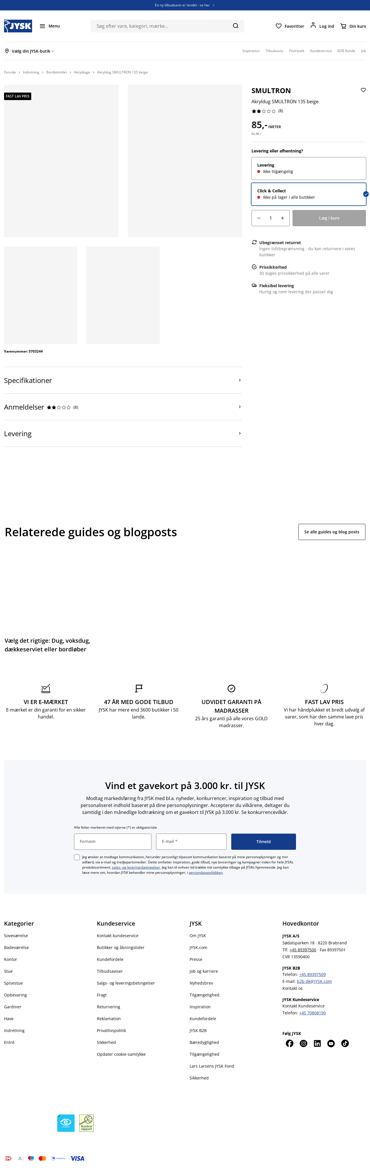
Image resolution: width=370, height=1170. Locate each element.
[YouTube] (331, 1043)
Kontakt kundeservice (117, 935)
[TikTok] (345, 1043)
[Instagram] (303, 1043)
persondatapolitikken (206, 872)
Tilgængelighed (204, 995)
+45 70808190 (312, 1013)
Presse (196, 959)
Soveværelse (16, 935)
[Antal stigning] (282, 218)
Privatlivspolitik (111, 1030)
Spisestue (13, 983)
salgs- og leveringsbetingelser (136, 867)
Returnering (108, 1006)
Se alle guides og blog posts (331, 532)
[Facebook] (289, 1043)
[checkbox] (77, 857)
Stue (8, 971)
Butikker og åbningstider (121, 947)
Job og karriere (204, 971)
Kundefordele (110, 959)
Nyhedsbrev (201, 983)
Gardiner (12, 1006)
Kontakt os (292, 988)
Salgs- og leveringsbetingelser (126, 983)
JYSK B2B (198, 1030)
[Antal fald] (258, 218)
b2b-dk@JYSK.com (314, 981)
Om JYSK (198, 935)
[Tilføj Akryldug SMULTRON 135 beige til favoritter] (362, 94)
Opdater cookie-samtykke (121, 1054)
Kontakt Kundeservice (303, 1006)
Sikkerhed (106, 1042)
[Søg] (235, 25)
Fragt (102, 995)
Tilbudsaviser (110, 971)
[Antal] (270, 218)
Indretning (14, 1030)
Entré (9, 1042)
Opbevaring (15, 995)
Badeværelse (16, 947)
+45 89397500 (303, 949)
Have (9, 1018)
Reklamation (109, 1018)
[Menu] (49, 26)
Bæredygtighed (204, 1042)
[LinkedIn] (317, 1043)
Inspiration (200, 1006)
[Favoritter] (289, 26)
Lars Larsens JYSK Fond (212, 1066)
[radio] (308, 168)
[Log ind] (322, 26)
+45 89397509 (312, 974)
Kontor (10, 959)
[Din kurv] (353, 26)
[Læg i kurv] (329, 218)
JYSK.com (198, 947)
